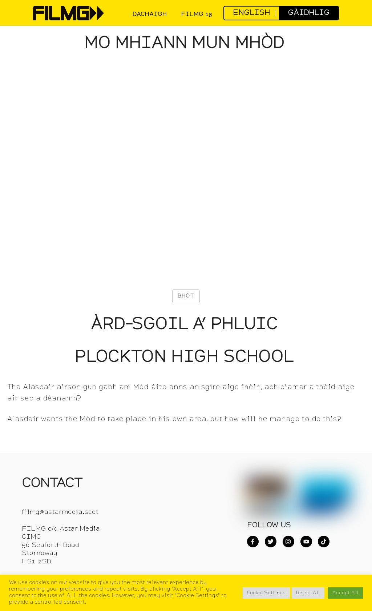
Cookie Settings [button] (266, 593)
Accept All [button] (345, 593)
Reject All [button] (308, 593)
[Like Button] (186, 296)
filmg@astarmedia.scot (60, 512)
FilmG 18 (196, 14)
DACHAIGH (149, 14)
